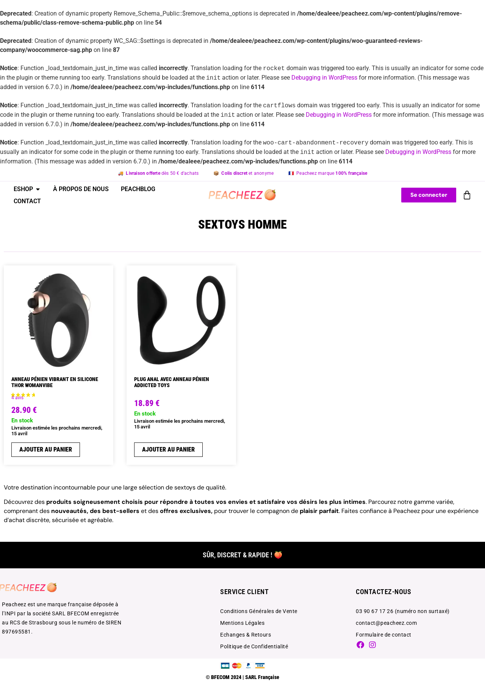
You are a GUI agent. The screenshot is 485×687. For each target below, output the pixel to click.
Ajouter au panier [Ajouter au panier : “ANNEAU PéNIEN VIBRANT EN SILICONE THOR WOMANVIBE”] (45, 449)
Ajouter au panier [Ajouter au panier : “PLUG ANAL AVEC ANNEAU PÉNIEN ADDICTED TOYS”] (168, 449)
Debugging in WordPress (324, 78)
